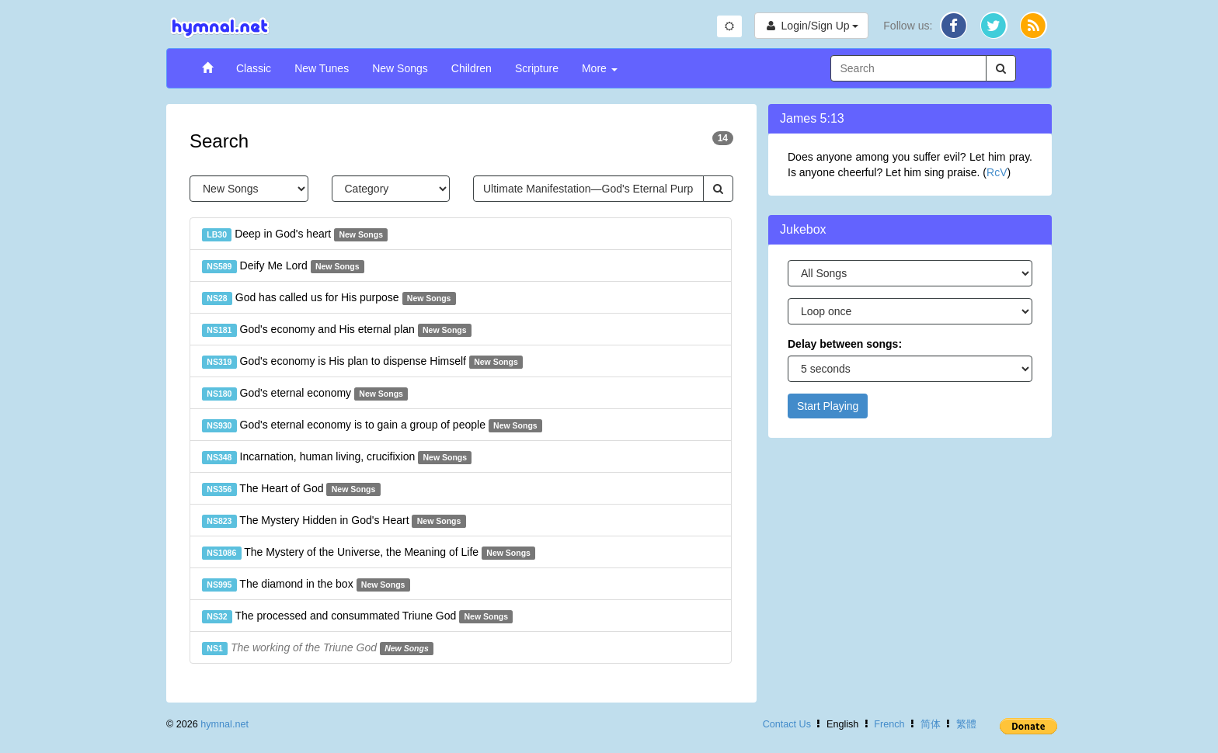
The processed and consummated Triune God (357, 616)
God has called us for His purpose (329, 298)
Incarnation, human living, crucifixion (337, 457)
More (600, 68)
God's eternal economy (305, 394)
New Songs (400, 68)
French (889, 724)
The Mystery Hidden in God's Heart (334, 521)
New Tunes (321, 68)
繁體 (966, 724)
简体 (930, 724)
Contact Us (787, 724)
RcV (997, 172)
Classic (253, 68)
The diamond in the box (306, 585)
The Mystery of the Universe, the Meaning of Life (368, 553)
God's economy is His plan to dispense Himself (362, 362)
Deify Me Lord (283, 266)
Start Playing (827, 406)
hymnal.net (224, 724)
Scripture (537, 68)
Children (471, 68)
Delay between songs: (845, 344)
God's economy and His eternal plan (337, 330)
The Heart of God (291, 489)
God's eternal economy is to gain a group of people (372, 425)
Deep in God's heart (295, 234)
